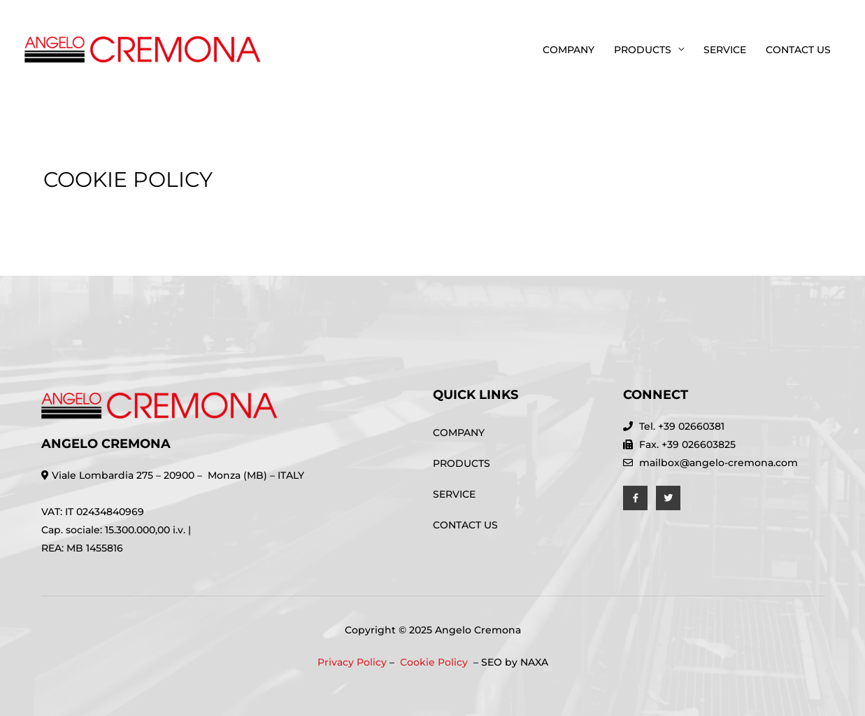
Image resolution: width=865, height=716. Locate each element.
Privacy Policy (352, 662)
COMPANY (568, 49)
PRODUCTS (642, 49)
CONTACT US (798, 49)
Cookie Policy (435, 662)
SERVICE (724, 49)
